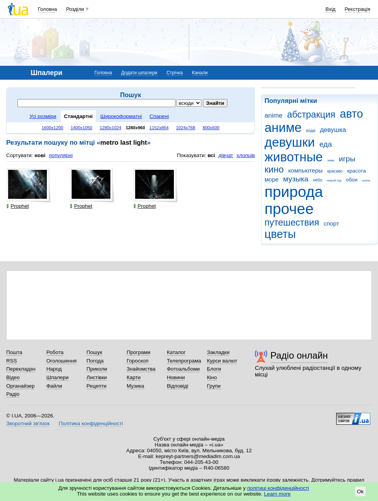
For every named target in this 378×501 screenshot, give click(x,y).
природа (294, 191)
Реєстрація (357, 9)
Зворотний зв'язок (28, 423)
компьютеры (305, 170)
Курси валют (222, 361)
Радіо (12, 394)
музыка (295, 179)
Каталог (176, 352)
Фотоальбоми (183, 369)
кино (274, 169)
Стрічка (175, 72)
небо (317, 180)
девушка (333, 129)
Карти (134, 377)
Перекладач (20, 369)
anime (273, 115)
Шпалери (57, 377)
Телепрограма (184, 361)
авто (351, 114)
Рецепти (96, 386)
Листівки (96, 377)
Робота (55, 352)
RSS (11, 361)
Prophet (17, 206)
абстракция (311, 114)
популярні (60, 155)
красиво (335, 171)
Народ (54, 369)
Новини (176, 377)
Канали (200, 72)
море (271, 179)
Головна (47, 9)
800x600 (211, 127)
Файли (54, 386)
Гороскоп (137, 361)
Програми (138, 352)
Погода (94, 361)
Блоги (214, 369)
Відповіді (178, 386)
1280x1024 (110, 127)
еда (326, 144)
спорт (331, 223)
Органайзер (20, 386)
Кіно (212, 377)
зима (330, 160)
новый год (334, 180)
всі (211, 155)
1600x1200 (53, 127)
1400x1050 (81, 127)
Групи (213, 386)
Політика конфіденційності (91, 423)
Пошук (94, 352)
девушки (290, 142)
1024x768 (186, 127)
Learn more (277, 494)
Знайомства (141, 369)
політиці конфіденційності (278, 488)
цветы (280, 234)
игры (347, 159)
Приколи (96, 369)
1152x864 (159, 127)
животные (294, 157)
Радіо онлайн (299, 355)
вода (311, 130)
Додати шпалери (139, 72)
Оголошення (61, 361)
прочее (289, 208)
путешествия (292, 222)
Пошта (14, 352)
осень (366, 180)
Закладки (218, 352)
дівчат (225, 155)
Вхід (331, 9)
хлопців (246, 155)
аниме (283, 127)
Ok (360, 491)
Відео (13, 377)
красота (356, 171)
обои (351, 180)
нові (39, 155)
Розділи (75, 9)
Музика (135, 386)
